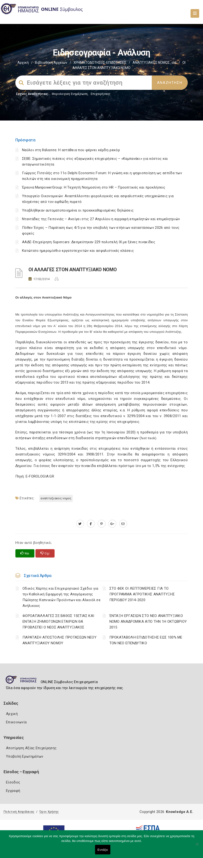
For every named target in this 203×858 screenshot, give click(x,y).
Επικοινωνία (16, 722)
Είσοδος (13, 782)
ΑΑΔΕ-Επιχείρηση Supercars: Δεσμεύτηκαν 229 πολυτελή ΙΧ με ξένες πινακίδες (88, 242)
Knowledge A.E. (179, 812)
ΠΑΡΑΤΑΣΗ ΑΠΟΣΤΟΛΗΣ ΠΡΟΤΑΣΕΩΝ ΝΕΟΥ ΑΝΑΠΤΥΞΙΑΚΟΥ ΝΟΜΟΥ (59, 640)
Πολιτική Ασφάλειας (19, 811)
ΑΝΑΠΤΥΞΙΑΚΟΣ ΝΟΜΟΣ (55, 498)
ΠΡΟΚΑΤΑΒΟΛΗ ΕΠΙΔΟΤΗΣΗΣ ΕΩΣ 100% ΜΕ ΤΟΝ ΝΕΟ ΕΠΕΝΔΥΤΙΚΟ (145, 640)
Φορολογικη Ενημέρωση (70, 94)
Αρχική (23, 62)
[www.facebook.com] (90, 524)
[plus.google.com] (112, 524)
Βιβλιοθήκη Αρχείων (51, 62)
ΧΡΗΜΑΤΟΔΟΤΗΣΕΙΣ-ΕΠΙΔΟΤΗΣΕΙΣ (99, 62)
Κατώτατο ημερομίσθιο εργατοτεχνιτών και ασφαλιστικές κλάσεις (78, 250)
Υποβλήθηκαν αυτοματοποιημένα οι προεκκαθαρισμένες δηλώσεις (78, 210)
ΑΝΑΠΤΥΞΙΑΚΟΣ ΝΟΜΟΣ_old (154, 62)
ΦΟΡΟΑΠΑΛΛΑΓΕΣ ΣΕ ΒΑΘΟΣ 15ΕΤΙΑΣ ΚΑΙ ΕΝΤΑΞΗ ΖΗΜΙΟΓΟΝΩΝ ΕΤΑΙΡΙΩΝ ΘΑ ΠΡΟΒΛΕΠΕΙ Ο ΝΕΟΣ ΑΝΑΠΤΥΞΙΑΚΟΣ (58, 621)
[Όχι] (197, 846)
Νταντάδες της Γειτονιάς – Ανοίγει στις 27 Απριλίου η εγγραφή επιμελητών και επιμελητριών (101, 219)
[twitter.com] (80, 524)
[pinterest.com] (101, 524)
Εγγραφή (13, 791)
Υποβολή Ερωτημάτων (24, 756)
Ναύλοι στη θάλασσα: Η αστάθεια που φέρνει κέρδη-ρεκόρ (71, 150)
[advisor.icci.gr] (123, 524)
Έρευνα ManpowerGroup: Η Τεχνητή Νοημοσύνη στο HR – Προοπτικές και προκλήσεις (93, 187)
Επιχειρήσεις (100, 94)
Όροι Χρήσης (49, 811)
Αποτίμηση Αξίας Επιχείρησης (31, 748)
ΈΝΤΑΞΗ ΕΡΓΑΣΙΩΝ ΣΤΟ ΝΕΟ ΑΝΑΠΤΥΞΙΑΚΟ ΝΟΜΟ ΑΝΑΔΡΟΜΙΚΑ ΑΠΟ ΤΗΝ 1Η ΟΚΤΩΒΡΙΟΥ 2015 (148, 621)
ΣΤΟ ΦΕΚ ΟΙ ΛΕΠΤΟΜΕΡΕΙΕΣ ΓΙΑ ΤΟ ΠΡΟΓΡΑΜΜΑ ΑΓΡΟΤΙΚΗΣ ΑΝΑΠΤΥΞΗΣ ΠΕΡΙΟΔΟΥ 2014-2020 (142, 594)
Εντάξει (102, 850)
